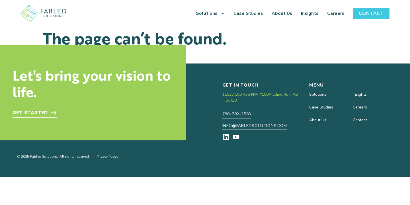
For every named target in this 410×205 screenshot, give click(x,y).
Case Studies (248, 13)
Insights (310, 13)
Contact (371, 13)
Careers (336, 13)
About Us (282, 13)
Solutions (210, 13)
